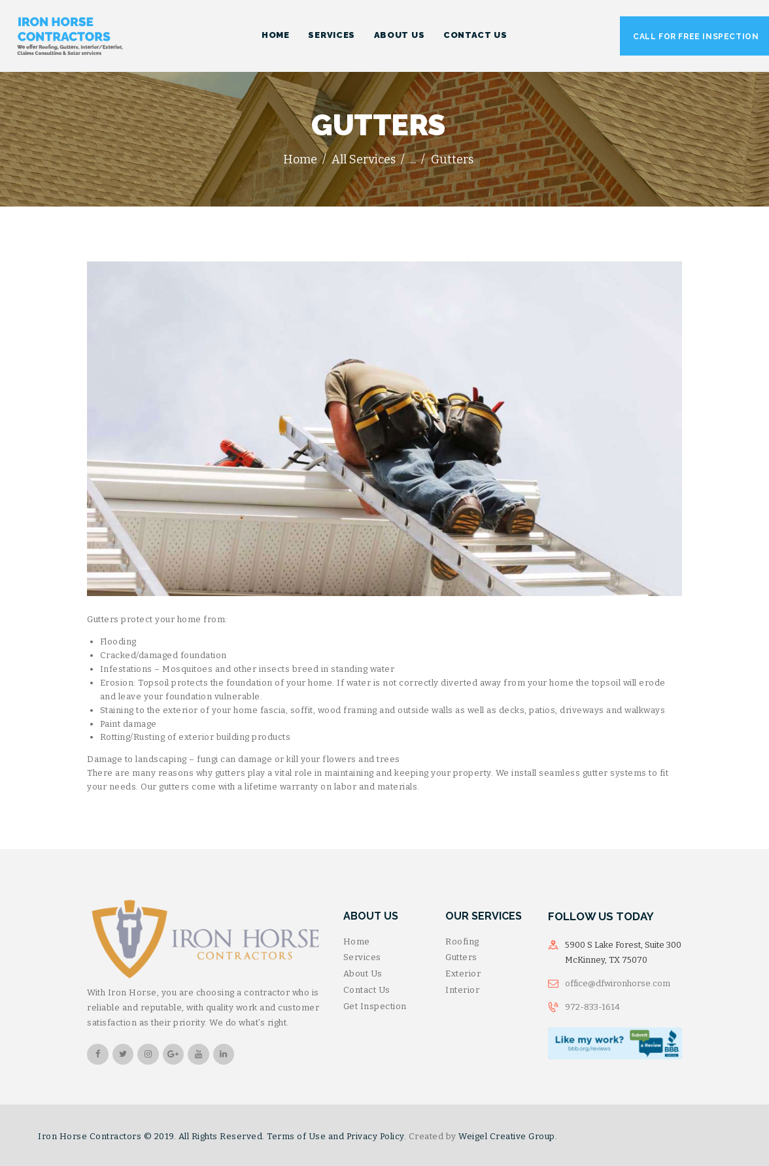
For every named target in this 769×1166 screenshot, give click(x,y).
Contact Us (366, 990)
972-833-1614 (592, 1007)
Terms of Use (296, 1136)
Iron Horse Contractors (89, 1136)
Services (362, 957)
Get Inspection (375, 1006)
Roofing (462, 941)
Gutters (461, 957)
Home (300, 159)
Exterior (463, 973)
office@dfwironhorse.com (617, 983)
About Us (363, 973)
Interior (462, 990)
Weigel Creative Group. (507, 1136)
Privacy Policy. (377, 1136)
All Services (364, 159)
